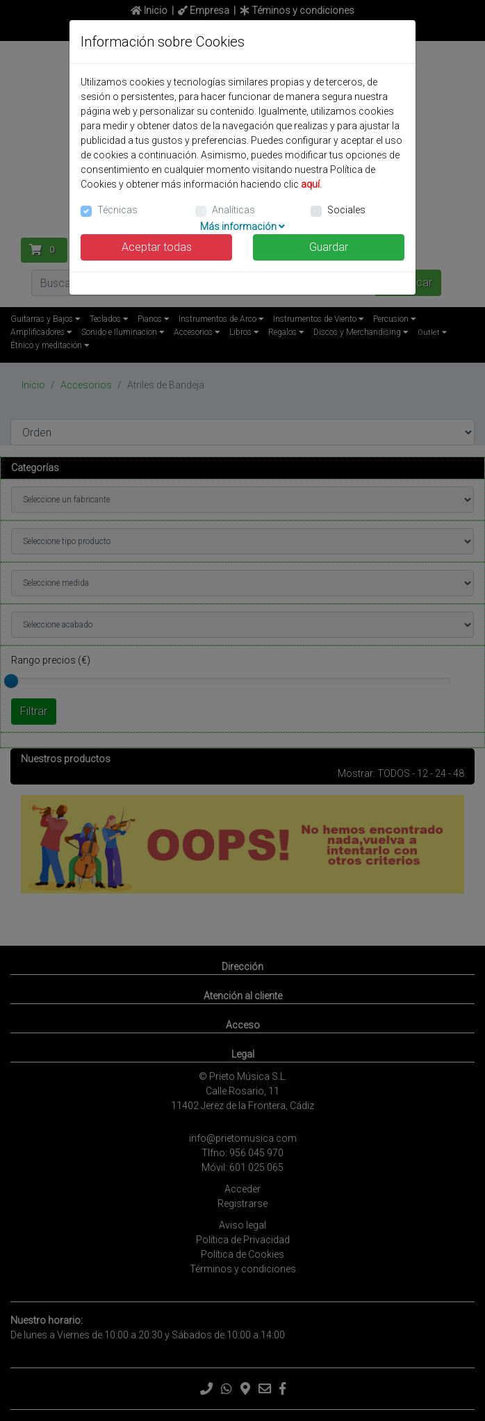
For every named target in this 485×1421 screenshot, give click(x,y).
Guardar (328, 247)
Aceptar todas (157, 247)
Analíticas (233, 209)
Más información (242, 226)
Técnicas (117, 209)
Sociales (346, 209)
